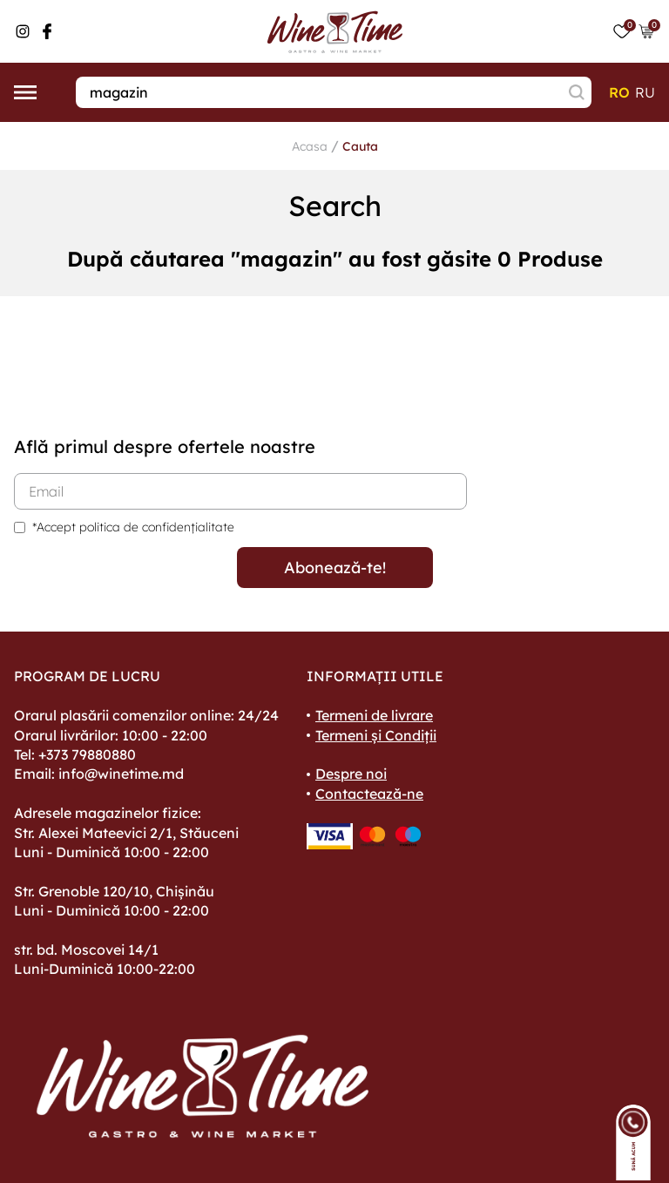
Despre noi (351, 773)
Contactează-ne (369, 793)
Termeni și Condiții (375, 735)
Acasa (310, 146)
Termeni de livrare (374, 715)
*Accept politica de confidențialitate (133, 527)
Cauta (360, 146)
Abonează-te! (335, 568)
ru (645, 92)
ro (619, 92)
